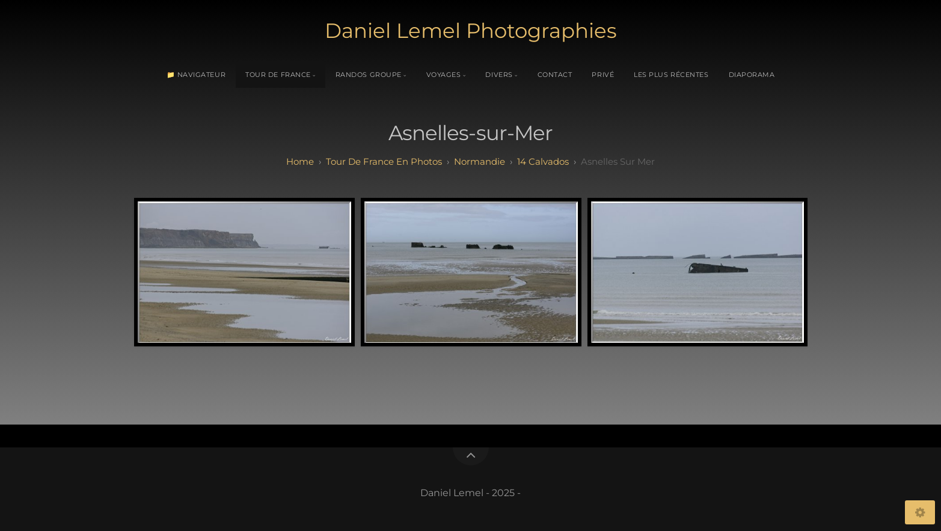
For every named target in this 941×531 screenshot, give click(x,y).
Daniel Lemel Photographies (471, 30)
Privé (603, 74)
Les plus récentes (671, 74)
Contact (555, 74)
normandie (479, 161)
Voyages (443, 74)
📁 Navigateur (196, 74)
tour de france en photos (384, 161)
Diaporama (752, 74)
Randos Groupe (369, 74)
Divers (498, 74)
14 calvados (543, 161)
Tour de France (278, 74)
